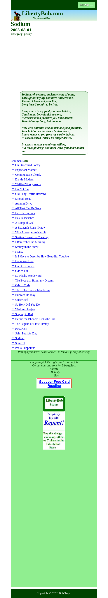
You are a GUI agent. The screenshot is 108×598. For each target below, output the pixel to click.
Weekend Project (25, 309)
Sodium (20, 338)
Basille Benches (24, 218)
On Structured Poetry (27, 165)
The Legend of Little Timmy (32, 323)
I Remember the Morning (30, 242)
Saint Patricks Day (26, 333)
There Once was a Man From (32, 290)
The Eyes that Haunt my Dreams (34, 280)
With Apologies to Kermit (30, 232)
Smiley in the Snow (27, 246)
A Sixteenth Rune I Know (30, 227)
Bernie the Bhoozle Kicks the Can (35, 319)
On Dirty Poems (24, 266)
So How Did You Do (27, 304)
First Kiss (21, 328)
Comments (17, 161)
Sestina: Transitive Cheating (31, 237)
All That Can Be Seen (28, 208)
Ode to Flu (21, 270)
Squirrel (20, 343)
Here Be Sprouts (25, 213)
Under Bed (21, 299)
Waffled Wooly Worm (28, 184)
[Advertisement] (54, 63)
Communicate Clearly (28, 174)
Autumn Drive (23, 203)
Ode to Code (22, 285)
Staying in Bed (24, 314)
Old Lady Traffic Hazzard (30, 193)
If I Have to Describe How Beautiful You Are (42, 256)
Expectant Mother (25, 169)
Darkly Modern (24, 179)
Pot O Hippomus (25, 347)
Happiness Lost (24, 261)
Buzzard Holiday (25, 295)
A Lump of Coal (24, 222)
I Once (19, 251)
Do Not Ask (22, 189)
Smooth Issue (23, 198)
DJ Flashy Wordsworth (28, 275)
